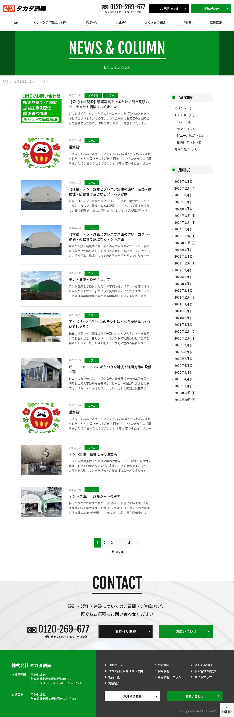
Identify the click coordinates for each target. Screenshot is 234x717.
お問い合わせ (211, 8)
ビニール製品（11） (191, 135)
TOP (15, 22)
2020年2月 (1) (184, 386)
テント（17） (186, 128)
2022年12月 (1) (184, 263)
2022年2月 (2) (184, 290)
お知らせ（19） (185, 115)
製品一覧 (92, 22)
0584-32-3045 (47, 683)
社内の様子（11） (186, 149)
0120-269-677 (63, 629)
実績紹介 (121, 22)
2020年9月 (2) (184, 345)
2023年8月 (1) (184, 249)
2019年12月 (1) (184, 392)
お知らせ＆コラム (24, 81)
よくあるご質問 (155, 22)
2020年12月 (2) (184, 331)
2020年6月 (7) (184, 365)
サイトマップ (203, 677)
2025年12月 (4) (184, 188)
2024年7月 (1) (184, 229)
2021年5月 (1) (184, 317)
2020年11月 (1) (184, 338)
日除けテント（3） (190, 142)
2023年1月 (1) (184, 256)
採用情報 (216, 22)
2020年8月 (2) (184, 351)
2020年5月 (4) (184, 372)
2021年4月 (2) (184, 324)
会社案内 (189, 22)
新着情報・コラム (169, 677)
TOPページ (115, 665)
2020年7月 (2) (184, 358)
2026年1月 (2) (184, 181)
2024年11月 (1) (184, 222)
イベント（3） (184, 108)
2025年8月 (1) (184, 195)
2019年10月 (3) (184, 399)
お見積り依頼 (169, 8)
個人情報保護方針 (206, 671)
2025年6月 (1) (184, 202)
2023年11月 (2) (184, 242)
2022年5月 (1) (184, 276)
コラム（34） (183, 122)
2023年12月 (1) (184, 236)
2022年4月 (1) (184, 283)
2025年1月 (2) (184, 208)
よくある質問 (203, 665)
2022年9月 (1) (184, 270)
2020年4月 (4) (184, 379)
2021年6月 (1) (184, 311)
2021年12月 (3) (184, 297)
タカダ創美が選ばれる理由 (51, 22)
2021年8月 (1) (184, 304)
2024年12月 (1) (184, 215)
